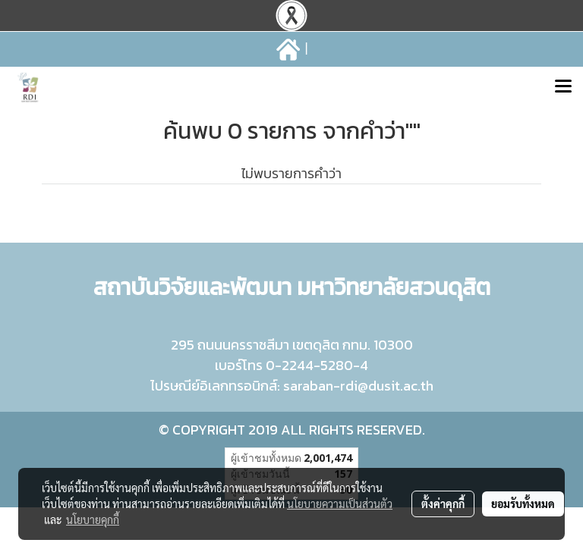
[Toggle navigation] (563, 88)
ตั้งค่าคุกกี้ (443, 503)
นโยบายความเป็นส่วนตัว (339, 503)
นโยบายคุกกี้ (92, 519)
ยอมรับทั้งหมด (523, 503)
